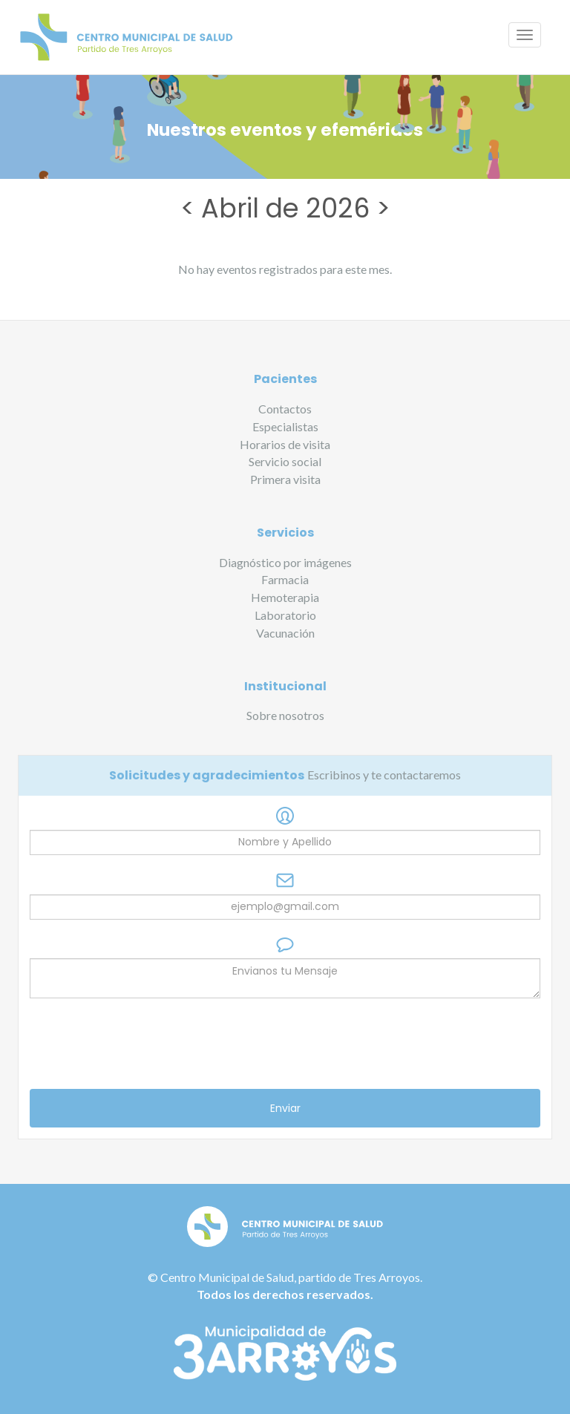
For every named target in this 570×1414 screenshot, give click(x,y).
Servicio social (285, 461)
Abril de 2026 (285, 208)
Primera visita (285, 479)
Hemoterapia (285, 597)
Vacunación (285, 633)
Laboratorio (285, 615)
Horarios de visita (285, 444)
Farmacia (285, 579)
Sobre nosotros (285, 715)
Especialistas (285, 426)
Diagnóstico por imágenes (285, 562)
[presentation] (142, 1044)
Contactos (285, 409)
